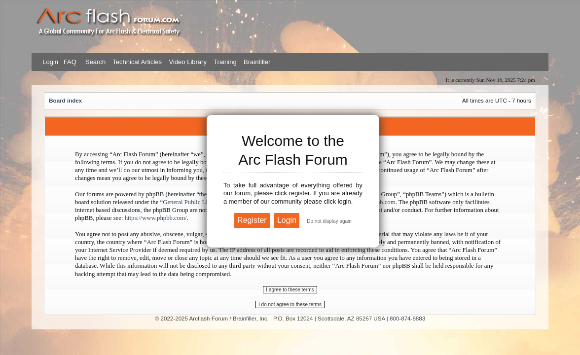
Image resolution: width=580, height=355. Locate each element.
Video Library (188, 62)
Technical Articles (137, 62)
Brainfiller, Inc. (251, 318)
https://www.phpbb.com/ (156, 217)
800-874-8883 (407, 318)
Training (225, 62)
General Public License (192, 202)
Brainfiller (257, 62)
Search (94, 62)
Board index (65, 100)
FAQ (69, 62)
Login (50, 62)
